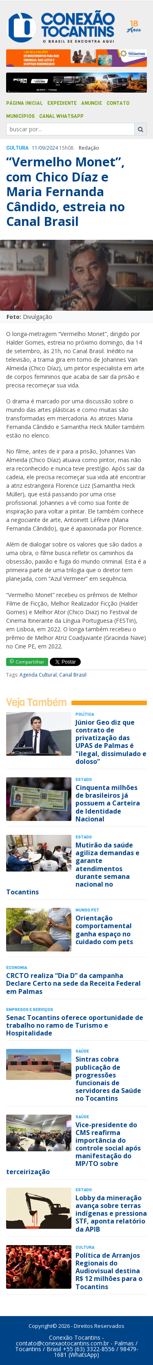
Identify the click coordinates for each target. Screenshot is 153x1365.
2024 (52, 147)
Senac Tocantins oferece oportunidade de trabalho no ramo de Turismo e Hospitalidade (74, 1025)
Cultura (17, 148)
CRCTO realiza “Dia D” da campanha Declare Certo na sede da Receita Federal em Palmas (73, 983)
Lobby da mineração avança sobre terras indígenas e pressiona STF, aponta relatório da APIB (111, 1213)
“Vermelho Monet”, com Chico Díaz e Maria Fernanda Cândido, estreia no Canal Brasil (65, 191)
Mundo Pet (87, 910)
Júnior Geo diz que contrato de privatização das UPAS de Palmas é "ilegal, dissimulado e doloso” (110, 742)
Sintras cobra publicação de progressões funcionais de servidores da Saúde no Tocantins (108, 1079)
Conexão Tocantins (74, 1337)
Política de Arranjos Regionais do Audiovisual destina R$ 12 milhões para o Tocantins (108, 1271)
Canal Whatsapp (61, 116)
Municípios (20, 116)
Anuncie (91, 103)
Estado (83, 779)
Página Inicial (24, 103)
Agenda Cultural (38, 674)
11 (35, 147)
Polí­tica (84, 714)
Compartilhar (27, 662)
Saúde (82, 1051)
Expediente (62, 103)
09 (42, 147)
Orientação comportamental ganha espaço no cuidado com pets (104, 930)
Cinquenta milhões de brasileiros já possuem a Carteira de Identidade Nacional (107, 803)
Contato (117, 103)
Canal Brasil (72, 674)
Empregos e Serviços (29, 1009)
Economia (16, 967)
